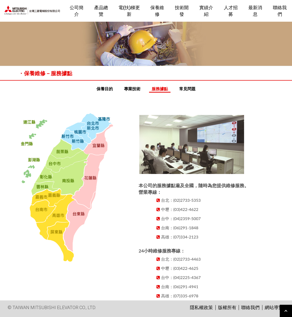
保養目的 (104, 88)
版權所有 (227, 307)
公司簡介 (76, 11)
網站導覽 (274, 307)
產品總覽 (101, 11)
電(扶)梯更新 (129, 11)
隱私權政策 (201, 307)
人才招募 (231, 11)
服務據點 (160, 88)
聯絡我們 (280, 11)
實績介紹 (206, 11)
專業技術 (132, 88)
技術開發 (182, 11)
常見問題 (187, 88)
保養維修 (157, 11)
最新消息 (255, 11)
